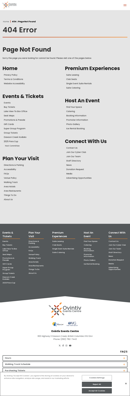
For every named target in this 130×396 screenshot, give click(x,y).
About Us (8, 199)
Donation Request (75, 169)
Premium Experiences (93, 68)
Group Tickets (11, 133)
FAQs (6, 174)
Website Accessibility (14, 83)
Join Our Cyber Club (76, 152)
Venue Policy (10, 178)
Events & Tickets (24, 96)
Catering (70, 111)
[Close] (126, 383)
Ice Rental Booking (75, 128)
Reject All (97, 384)
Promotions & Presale (14, 120)
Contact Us (72, 148)
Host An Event (82, 100)
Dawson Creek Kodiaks (15, 137)
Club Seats (71, 79)
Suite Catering (73, 87)
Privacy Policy (11, 75)
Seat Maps (9, 116)
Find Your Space (74, 107)
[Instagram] (66, 347)
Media (69, 174)
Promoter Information (77, 120)
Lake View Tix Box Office (15, 111)
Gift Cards (9, 124)
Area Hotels (9, 186)
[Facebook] (63, 347)
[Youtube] (70, 347)
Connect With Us (86, 141)
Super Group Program (15, 128)
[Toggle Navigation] (124, 5)
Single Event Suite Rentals (79, 83)
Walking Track (11, 182)
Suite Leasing (72, 75)
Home (6, 21)
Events (7, 103)
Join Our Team (73, 156)
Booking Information (76, 116)
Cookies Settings (96, 378)
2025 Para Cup (11, 141)
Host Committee (12, 146)
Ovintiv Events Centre (10, 5)
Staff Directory (73, 161)
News (69, 165)
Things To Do (10, 195)
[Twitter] (60, 347)
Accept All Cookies (97, 391)
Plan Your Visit (21, 158)
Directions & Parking (14, 165)
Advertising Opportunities (79, 178)
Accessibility (10, 169)
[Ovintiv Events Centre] (65, 311)
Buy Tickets (9, 107)
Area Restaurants (12, 191)
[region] (65, 384)
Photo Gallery (73, 124)
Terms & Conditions (13, 79)
